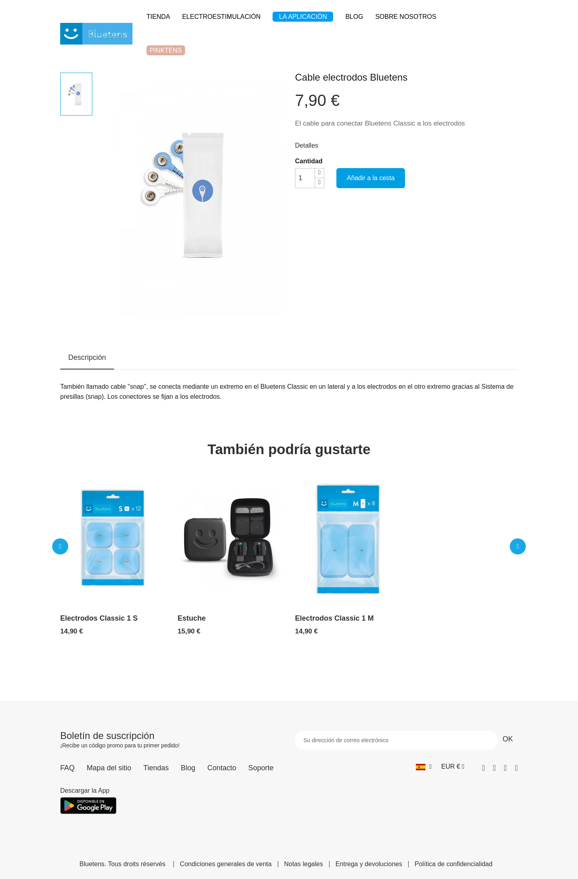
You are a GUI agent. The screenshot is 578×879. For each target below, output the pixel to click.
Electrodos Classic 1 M (334, 618)
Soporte (261, 768)
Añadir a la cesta (371, 178)
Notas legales (303, 864)
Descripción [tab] (87, 357)
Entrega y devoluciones (369, 864)
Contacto (221, 768)
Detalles (306, 145)
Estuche (192, 618)
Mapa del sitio (109, 768)
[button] (60, 546)
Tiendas (156, 768)
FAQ (67, 768)
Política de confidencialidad (454, 864)
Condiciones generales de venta (226, 864)
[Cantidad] (305, 178)
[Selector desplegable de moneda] (452, 766)
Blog (188, 768)
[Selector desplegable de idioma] (423, 766)
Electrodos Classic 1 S (99, 618)
